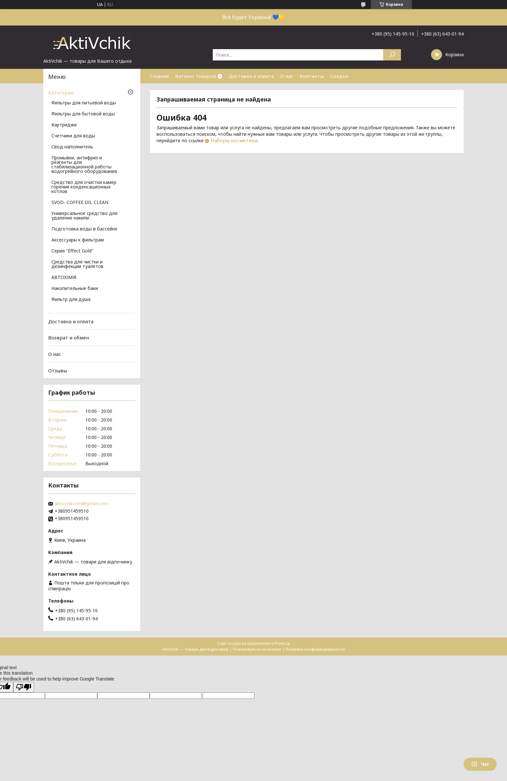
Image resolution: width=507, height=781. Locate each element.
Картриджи (64, 125)
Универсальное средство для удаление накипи (84, 216)
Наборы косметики (233, 140)
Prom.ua (282, 643)
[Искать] (392, 54)
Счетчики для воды (73, 136)
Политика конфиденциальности (315, 649)
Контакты (312, 76)
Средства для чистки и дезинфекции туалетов (77, 264)
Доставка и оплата (251, 76)
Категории (61, 92)
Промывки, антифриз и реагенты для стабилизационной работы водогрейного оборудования (84, 164)
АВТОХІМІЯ (63, 277)
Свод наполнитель (72, 147)
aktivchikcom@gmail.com (81, 504)
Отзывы (57, 370)
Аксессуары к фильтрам (77, 240)
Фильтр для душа (71, 299)
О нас (286, 76)
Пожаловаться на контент (257, 649)
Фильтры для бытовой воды (83, 114)
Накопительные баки (74, 288)
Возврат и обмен (68, 337)
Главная (159, 76)
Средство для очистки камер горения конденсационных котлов (83, 187)
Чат (480, 764)
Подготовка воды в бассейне (84, 229)
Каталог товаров (195, 76)
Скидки (339, 76)
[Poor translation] (23, 687)
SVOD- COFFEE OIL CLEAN (79, 202)
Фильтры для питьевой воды (83, 103)
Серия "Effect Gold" (72, 251)
